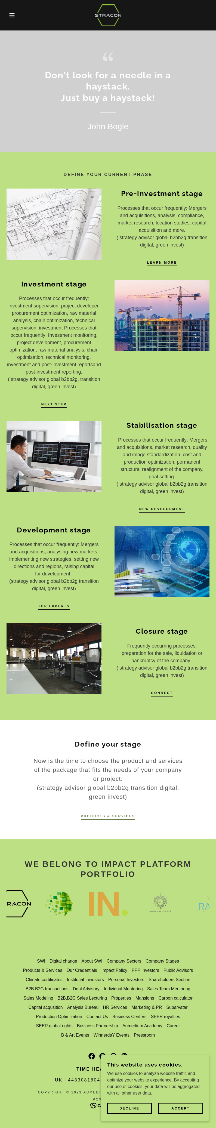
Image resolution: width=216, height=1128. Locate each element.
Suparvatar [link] (176, 1007)
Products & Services (108, 816)
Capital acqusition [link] (45, 1007)
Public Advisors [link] (178, 970)
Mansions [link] (144, 998)
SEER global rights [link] (54, 1026)
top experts (54, 606)
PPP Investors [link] (145, 970)
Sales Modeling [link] (38, 998)
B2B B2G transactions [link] (47, 989)
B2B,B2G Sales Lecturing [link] (82, 998)
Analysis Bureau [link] (83, 1007)
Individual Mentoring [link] (123, 989)
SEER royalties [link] (165, 1016)
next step (54, 404)
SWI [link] (41, 961)
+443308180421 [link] (86, 1080)
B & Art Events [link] (75, 1035)
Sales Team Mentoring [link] (168, 989)
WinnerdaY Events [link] (111, 1035)
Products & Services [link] (42, 970)
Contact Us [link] (97, 1016)
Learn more (162, 262)
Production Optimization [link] (59, 1016)
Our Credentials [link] (82, 970)
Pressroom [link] (144, 1035)
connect (162, 693)
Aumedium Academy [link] (142, 1026)
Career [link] (173, 1026)
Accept (180, 1108)
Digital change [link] (63, 961)
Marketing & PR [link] (146, 1007)
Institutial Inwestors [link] (85, 979)
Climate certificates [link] (44, 979)
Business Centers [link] (129, 1016)
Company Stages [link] (162, 961)
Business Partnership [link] (97, 1026)
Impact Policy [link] (114, 970)
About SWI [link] (92, 961)
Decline (129, 1108)
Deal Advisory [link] (86, 989)
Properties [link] (121, 998)
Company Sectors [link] (124, 961)
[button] (11, 15)
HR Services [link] (115, 1007)
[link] (108, 15)
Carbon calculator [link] (175, 998)
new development (162, 509)
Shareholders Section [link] (169, 979)
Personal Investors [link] (126, 979)
